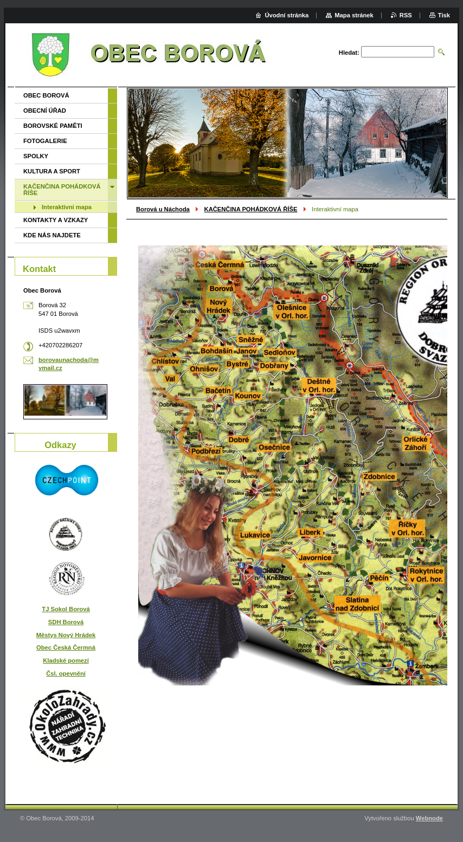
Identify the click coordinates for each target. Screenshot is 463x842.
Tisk (444, 15)
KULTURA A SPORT (51, 171)
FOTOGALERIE (45, 141)
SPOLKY (35, 156)
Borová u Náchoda (163, 209)
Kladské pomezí (66, 660)
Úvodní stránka (286, 15)
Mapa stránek (354, 15)
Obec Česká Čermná (65, 647)
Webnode (429, 818)
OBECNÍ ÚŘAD (44, 110)
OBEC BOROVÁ (46, 95)
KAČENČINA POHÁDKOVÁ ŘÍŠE (251, 209)
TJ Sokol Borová (65, 609)
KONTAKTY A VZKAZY (55, 220)
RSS (406, 15)
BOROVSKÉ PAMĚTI (52, 125)
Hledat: (349, 52)
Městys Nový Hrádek (65, 635)
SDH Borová (65, 622)
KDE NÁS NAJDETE (52, 235)
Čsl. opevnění (66, 673)
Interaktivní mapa (67, 207)
